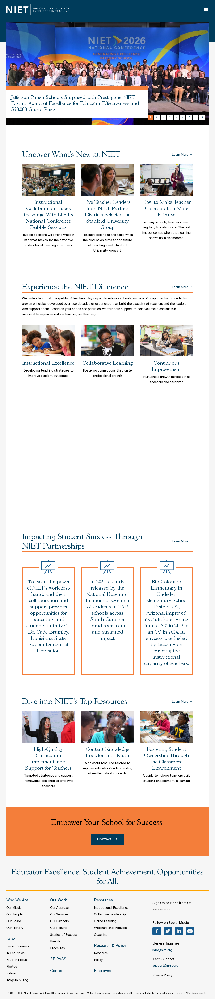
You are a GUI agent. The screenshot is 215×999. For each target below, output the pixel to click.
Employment (105, 971)
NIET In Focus (16, 960)
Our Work (58, 900)
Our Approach (60, 908)
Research (101, 953)
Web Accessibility (196, 993)
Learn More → (182, 155)
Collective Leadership (110, 915)
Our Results (58, 928)
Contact (57, 971)
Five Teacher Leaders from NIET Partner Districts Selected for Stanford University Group (107, 215)
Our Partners (59, 921)
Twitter (168, 931)
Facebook (156, 931)
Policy (98, 960)
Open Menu (206, 10)
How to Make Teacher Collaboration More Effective (166, 208)
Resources (103, 900)
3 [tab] (163, 117)
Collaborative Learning (107, 363)
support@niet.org (165, 966)
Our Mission (14, 908)
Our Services (59, 915)
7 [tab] (189, 117)
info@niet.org (162, 950)
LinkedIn (179, 931)
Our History (14, 928)
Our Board (13, 921)
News (11, 939)
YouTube (190, 931)
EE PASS (58, 959)
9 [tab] (202, 117)
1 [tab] (150, 117)
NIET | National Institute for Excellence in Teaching (37, 9)
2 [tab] (157, 117)
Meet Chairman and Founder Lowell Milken (69, 993)
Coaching (101, 935)
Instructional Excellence (48, 363)
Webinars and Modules (110, 928)
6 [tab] (183, 117)
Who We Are (17, 900)
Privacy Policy (162, 976)
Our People (14, 915)
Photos (11, 967)
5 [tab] (176, 117)
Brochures (57, 948)
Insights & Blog (17, 980)
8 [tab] (196, 117)
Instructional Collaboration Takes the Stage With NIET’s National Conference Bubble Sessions (48, 215)
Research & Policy (110, 946)
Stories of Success (64, 935)
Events (55, 942)
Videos (11, 974)
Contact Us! (107, 840)
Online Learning (105, 921)
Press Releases (17, 947)
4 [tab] (169, 117)
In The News (15, 953)
